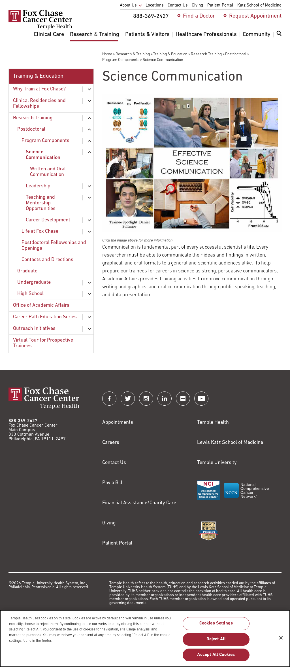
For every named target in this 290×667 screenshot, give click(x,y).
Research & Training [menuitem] (94, 34)
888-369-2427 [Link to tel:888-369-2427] (22, 421)
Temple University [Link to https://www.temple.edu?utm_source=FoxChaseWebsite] (217, 462)
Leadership (38, 186)
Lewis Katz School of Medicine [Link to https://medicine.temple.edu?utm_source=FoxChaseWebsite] (230, 442)
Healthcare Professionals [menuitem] (206, 34)
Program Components (120, 60)
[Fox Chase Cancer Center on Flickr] (183, 398)
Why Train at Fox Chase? (39, 89)
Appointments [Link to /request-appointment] (117, 422)
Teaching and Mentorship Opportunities (41, 203)
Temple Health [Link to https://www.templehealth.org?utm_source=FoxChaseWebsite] (213, 422)
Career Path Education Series (45, 317)
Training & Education (170, 54)
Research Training (206, 54)
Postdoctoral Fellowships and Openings (54, 245)
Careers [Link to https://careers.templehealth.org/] (110, 442)
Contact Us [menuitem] (177, 5)
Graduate (27, 271)
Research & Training (133, 54)
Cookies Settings (216, 626)
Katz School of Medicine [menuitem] (259, 5)
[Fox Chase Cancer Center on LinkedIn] (164, 398)
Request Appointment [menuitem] (255, 16)
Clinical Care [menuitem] (49, 34)
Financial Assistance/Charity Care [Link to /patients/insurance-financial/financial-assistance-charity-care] (139, 503)
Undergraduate (34, 282)
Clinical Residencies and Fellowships (39, 103)
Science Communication (43, 154)
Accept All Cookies (216, 657)
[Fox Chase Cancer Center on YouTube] (201, 398)
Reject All (216, 642)
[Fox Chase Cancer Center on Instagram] (146, 398)
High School (30, 294)
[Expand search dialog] (279, 35)
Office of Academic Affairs (41, 305)
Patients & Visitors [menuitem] (147, 34)
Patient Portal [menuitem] (220, 5)
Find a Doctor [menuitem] (199, 16)
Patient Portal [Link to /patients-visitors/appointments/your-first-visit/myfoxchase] (117, 543)
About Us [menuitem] (128, 5)
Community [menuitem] (256, 34)
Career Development (48, 220)
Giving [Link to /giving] (109, 523)
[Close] (281, 640)
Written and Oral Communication (48, 171)
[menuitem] (279, 37)
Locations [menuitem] (154, 5)
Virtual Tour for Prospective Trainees (43, 343)
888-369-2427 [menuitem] (151, 16)
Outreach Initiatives (34, 328)
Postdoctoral (235, 54)
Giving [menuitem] (197, 5)
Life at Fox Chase (40, 231)
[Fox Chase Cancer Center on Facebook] (109, 398)
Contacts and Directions (47, 259)
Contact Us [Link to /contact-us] (114, 462)
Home (107, 54)
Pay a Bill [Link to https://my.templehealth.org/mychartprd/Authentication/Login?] (112, 483)
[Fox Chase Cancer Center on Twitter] (128, 398)
